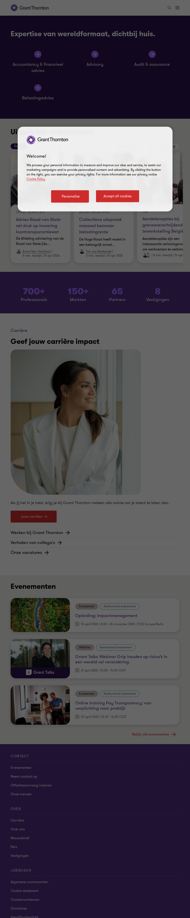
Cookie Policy (36, 179)
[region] (95, 169)
